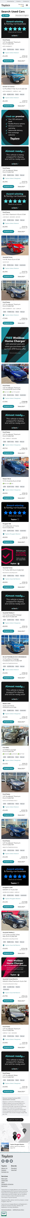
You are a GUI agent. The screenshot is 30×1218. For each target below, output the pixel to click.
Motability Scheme (7, 1184)
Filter (5, 15)
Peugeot (14, 1168)
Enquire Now (8, 61)
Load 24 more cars (15, 1120)
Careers (3, 1170)
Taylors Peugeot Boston (12, 534)
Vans (2, 1182)
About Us (4, 1168)
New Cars (4, 1178)
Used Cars (4, 1180)
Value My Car (10, 1)
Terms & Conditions (6, 1209)
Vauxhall (13, 1170)
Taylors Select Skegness (12, 178)
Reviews (21, 5)
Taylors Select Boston (12, 52)
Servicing (4, 1186)
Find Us (18, 1)
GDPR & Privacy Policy (18, 1209)
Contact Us (26, 1)
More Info (21, 61)
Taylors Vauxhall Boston (12, 579)
